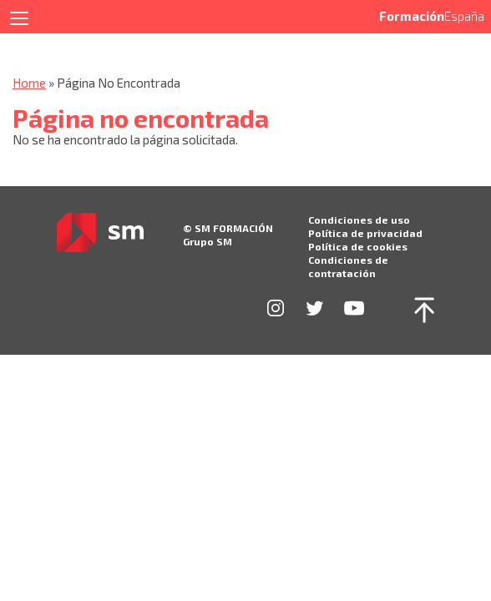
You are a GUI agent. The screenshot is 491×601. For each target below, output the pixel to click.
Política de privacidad (365, 233)
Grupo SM (207, 241)
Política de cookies (357, 246)
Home (29, 82)
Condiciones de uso (359, 219)
